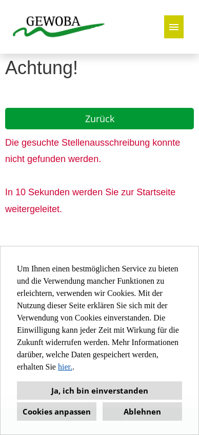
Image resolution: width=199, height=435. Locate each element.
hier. (65, 366)
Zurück (99, 118)
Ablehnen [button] (142, 411)
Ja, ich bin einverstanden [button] (99, 390)
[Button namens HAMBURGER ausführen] (174, 26)
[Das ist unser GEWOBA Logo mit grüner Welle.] (59, 27)
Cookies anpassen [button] (57, 411)
